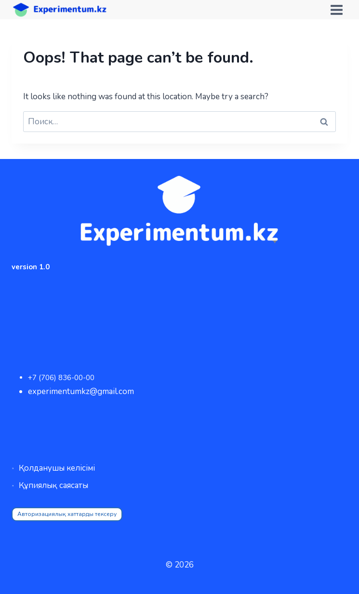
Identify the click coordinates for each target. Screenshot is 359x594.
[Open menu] (336, 9)
